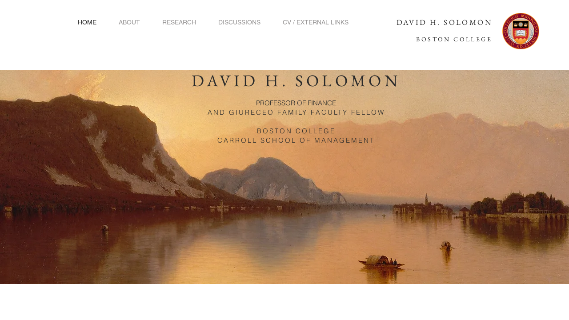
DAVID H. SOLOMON (444, 22)
